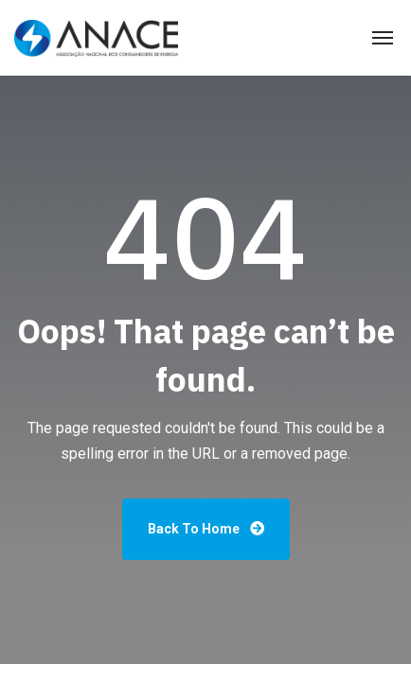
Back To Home (206, 528)
